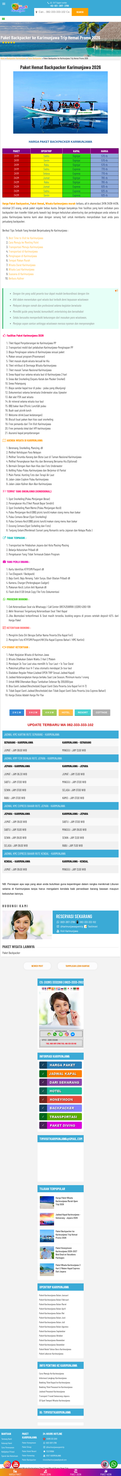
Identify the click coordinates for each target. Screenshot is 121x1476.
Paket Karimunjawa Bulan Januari (53, 1295)
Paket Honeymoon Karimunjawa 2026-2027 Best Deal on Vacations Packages (66, 1252)
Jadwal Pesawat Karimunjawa (52, 1391)
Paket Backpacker (35, 58)
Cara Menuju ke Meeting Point (24, 242)
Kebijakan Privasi (7, 1451)
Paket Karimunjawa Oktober (51, 1335)
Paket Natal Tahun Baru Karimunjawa (55, 1349)
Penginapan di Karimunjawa (23, 256)
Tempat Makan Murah (19, 260)
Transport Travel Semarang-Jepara (54, 1396)
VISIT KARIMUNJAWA (52, 1455)
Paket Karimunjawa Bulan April (52, 1308)
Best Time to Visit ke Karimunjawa (26, 238)
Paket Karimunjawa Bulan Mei (51, 1313)
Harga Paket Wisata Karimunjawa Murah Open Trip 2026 (67, 1201)
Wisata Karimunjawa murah (60, 203)
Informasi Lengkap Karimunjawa (53, 1378)
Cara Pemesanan (7, 1447)
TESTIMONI (48, 1451)
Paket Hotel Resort (29, 1451)
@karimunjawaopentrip (53, 1447)
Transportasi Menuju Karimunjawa (26, 247)
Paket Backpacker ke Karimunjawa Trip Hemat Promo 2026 (66, 1234)
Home (3, 58)
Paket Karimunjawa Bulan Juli (52, 1322)
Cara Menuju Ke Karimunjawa (51, 1373)
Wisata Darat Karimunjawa (22, 265)
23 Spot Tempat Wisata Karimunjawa (54, 1400)
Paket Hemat (37, 203)
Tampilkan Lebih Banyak (77, 965)
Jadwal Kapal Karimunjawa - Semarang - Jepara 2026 (68, 1216)
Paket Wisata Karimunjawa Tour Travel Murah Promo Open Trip (42, 1468)
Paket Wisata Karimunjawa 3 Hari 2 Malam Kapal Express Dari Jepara (68, 1268)
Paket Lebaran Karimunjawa (51, 1353)
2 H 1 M (17, 712)
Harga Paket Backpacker (15, 203)
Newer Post (37, 965)
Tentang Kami (6, 1439)
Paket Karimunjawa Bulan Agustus (53, 1326)
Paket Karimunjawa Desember (52, 1344)
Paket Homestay (28, 1455)
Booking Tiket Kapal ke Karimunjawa (54, 1382)
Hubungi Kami (6, 1443)
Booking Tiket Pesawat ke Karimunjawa (55, 1387)
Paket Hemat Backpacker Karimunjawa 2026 (60, 67)
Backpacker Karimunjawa (16, 58)
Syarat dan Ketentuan (9, 1456)
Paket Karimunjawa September (52, 1331)
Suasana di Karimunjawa (21, 274)
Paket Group (26, 1447)
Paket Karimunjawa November (52, 1340)
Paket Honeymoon (29, 1442)
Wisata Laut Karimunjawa (21, 269)
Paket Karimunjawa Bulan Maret (52, 1304)
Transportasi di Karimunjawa (23, 251)
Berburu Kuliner (16, 278)
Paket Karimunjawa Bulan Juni (52, 1317)
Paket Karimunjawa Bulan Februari (54, 1299)
